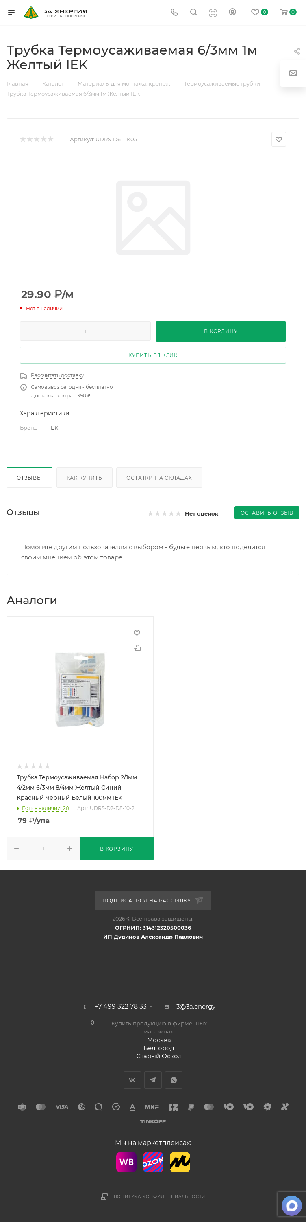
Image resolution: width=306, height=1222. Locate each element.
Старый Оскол (159, 1056)
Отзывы (29, 478)
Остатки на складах (159, 478)
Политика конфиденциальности (160, 1196)
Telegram (153, 1080)
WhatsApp (173, 1080)
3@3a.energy (195, 1006)
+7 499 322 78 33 (120, 1006)
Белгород (158, 1048)
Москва (159, 1040)
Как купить (84, 478)
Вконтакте (132, 1080)
